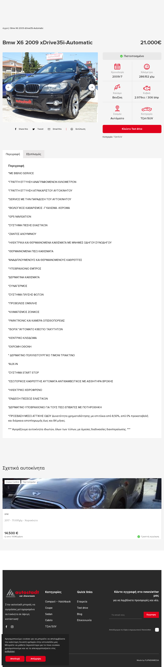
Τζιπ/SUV (146, 118)
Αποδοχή (15, 658)
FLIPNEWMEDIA (152, 660)
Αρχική (6, 28)
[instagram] (12, 626)
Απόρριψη (36, 658)
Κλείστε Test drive (132, 128)
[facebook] (6, 626)
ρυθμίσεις (10, 651)
